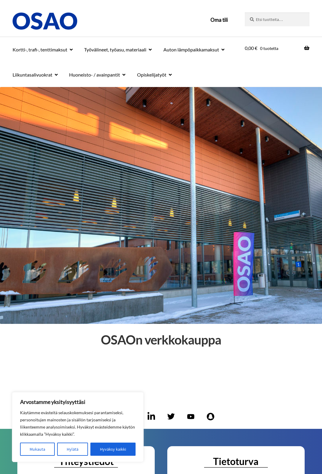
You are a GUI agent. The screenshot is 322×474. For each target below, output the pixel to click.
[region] (78, 427)
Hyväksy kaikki (113, 449)
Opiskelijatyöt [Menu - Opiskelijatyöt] (151, 74)
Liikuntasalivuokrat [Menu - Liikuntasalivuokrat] (32, 74)
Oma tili (219, 20)
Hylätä (72, 449)
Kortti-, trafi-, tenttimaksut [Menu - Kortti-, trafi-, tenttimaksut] (40, 49)
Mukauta (37, 449)
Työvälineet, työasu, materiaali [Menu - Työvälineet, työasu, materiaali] (115, 49)
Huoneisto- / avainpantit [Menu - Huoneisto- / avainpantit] (94, 74)
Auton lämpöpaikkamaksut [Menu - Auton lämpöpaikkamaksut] (191, 49)
